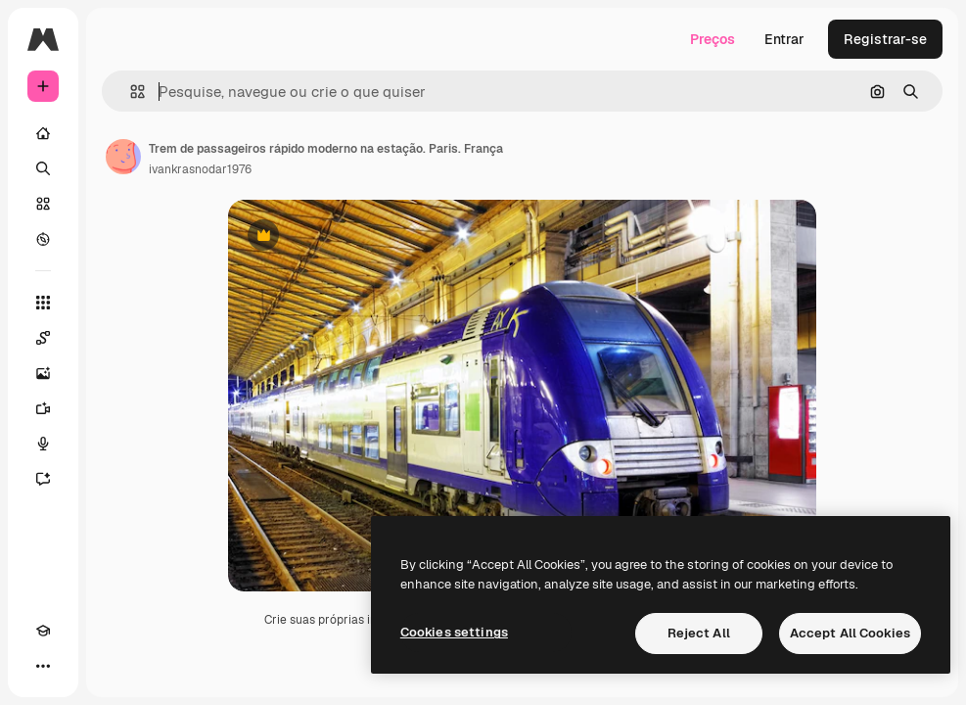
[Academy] (43, 630)
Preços (712, 39)
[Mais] (43, 666)
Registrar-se (885, 39)
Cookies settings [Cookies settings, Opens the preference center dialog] (454, 632)
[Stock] (43, 203)
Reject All (698, 633)
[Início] (43, 133)
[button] (130, 91)
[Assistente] (43, 478)
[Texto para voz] (43, 443)
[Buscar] (43, 168)
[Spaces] (43, 337)
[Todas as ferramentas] (43, 302)
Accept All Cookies (850, 633)
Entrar (784, 39)
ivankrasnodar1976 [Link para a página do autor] (200, 169)
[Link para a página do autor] (123, 156)
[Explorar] (43, 239)
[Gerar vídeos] (43, 408)
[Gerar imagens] (43, 373)
